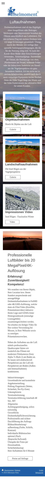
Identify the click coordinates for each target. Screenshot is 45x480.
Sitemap (17, 470)
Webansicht (39, 473)
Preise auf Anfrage (20, 458)
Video (12, 222)
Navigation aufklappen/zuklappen (22, 3)
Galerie (13, 129)
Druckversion (8, 470)
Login (41, 470)
